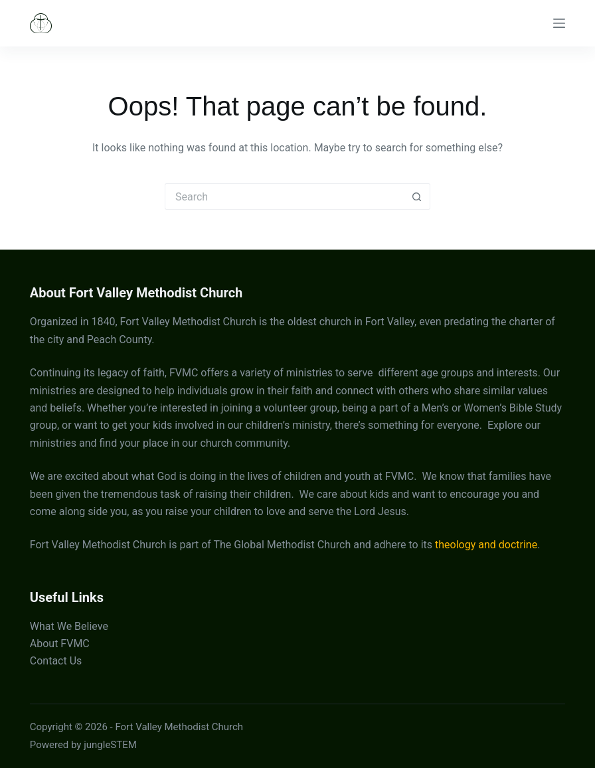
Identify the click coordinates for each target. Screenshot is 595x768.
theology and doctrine (486, 544)
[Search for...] (284, 196)
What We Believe (69, 626)
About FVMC (60, 643)
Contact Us (56, 660)
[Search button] (417, 196)
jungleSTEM (110, 745)
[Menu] (559, 23)
